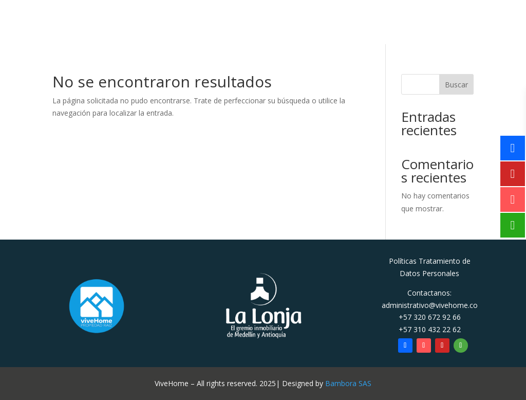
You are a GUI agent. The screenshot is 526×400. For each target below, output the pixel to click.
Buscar (456, 84)
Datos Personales (429, 273)
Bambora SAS (348, 383)
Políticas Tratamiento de (430, 261)
